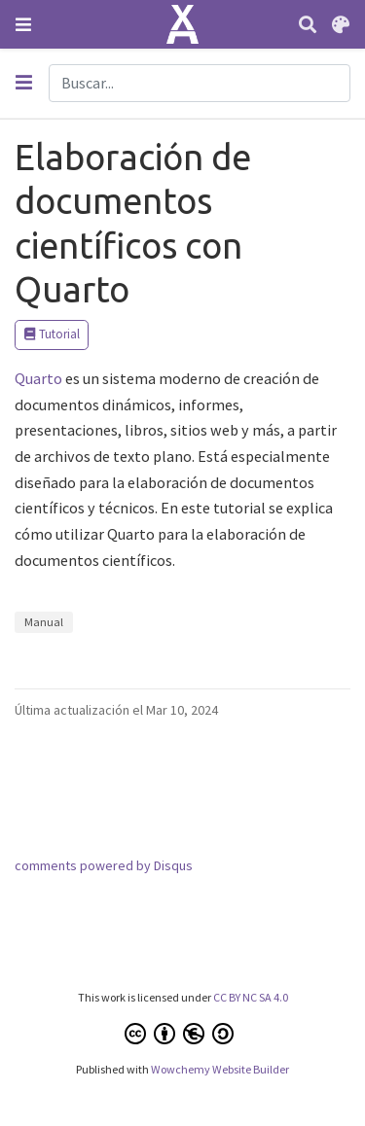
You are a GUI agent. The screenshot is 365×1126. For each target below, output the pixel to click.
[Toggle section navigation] (24, 82)
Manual (43, 622)
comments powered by (104, 865)
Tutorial (51, 334)
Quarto (38, 378)
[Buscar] (307, 25)
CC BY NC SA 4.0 (250, 997)
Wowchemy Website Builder (220, 1069)
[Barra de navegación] (23, 24)
